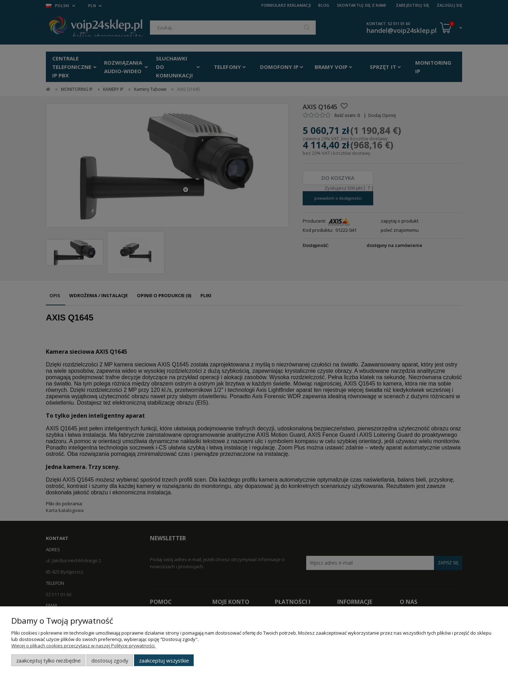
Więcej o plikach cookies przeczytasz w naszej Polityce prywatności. (83, 645)
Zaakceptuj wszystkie (164, 660)
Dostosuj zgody (109, 660)
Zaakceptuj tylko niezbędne (48, 660)
